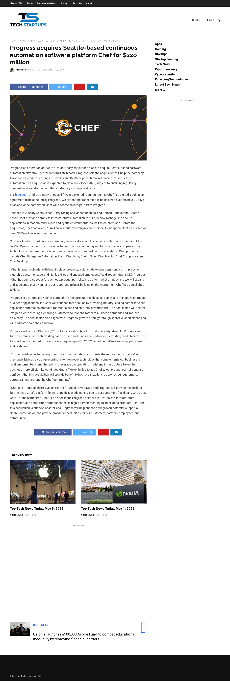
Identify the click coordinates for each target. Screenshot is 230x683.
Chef (40, 175)
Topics (194, 20)
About (89, 3)
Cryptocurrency (166, 71)
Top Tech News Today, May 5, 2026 (36, 510)
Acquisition (28, 43)
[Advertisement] (78, 572)
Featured (42, 43)
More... (160, 91)
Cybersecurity (165, 76)
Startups (65, 3)
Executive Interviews (46, 3)
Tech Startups (86, 43)
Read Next (41, 626)
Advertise (77, 3)
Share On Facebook (29, 88)
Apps (158, 45)
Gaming (160, 51)
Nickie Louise (16, 517)
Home (30, 3)
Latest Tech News (167, 86)
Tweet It (60, 88)
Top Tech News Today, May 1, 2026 (107, 510)
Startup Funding (166, 61)
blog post (21, 196)
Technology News (108, 43)
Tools (208, 20)
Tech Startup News (62, 43)
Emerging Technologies (172, 81)
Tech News (162, 66)
